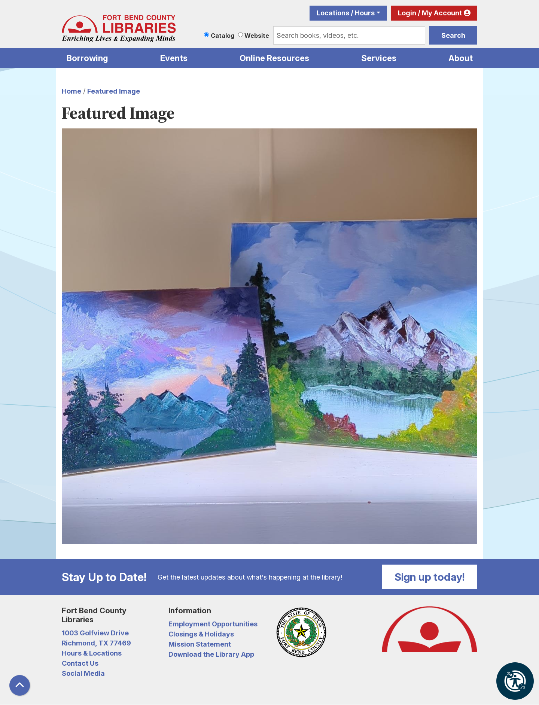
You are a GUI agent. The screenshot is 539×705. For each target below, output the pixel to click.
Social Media (83, 673)
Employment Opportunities (213, 624)
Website (256, 35)
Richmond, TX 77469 (96, 643)
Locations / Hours (346, 13)
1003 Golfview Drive (95, 633)
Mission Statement (199, 644)
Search (453, 35)
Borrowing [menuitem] (87, 58)
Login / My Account (430, 13)
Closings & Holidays (201, 634)
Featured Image (113, 91)
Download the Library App (211, 654)
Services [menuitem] (378, 58)
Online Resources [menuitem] (274, 58)
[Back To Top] (19, 685)
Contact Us (80, 663)
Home (71, 91)
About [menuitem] (460, 58)
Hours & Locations (92, 653)
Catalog (222, 35)
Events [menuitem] (174, 58)
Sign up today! (430, 577)
